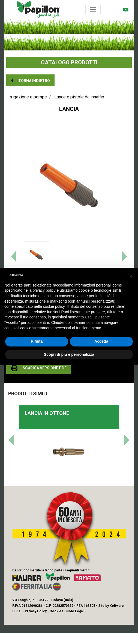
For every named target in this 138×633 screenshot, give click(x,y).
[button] (30, 80)
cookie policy (54, 306)
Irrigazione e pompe (27, 97)
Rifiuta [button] (37, 341)
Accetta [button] (101, 341)
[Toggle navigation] (93, 9)
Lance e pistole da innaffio (79, 97)
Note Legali (75, 611)
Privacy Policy (36, 611)
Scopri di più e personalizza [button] (69, 354)
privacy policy (44, 290)
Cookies (56, 611)
